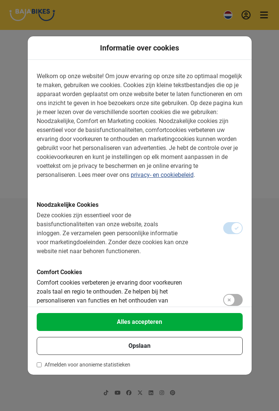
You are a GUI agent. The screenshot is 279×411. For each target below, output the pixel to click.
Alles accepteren (139, 321)
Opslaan (139, 345)
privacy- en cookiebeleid (162, 174)
